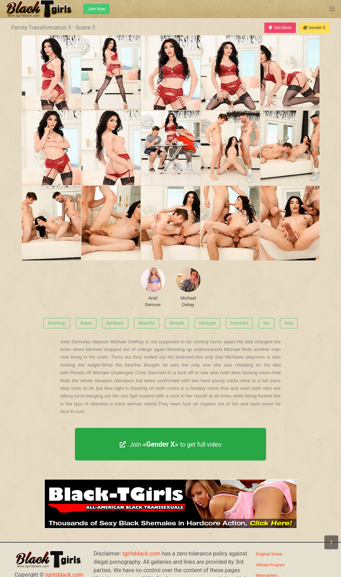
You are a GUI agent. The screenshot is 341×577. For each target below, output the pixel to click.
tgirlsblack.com (141, 553)
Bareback (115, 323)
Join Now (96, 9)
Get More (280, 27)
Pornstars (239, 323)
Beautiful (146, 323)
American (57, 323)
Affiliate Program (270, 565)
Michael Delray (188, 287)
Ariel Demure (153, 287)
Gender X (314, 27)
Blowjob (176, 323)
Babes (86, 323)
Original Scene (269, 554)
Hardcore (207, 323)
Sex (266, 323)
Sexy (288, 323)
